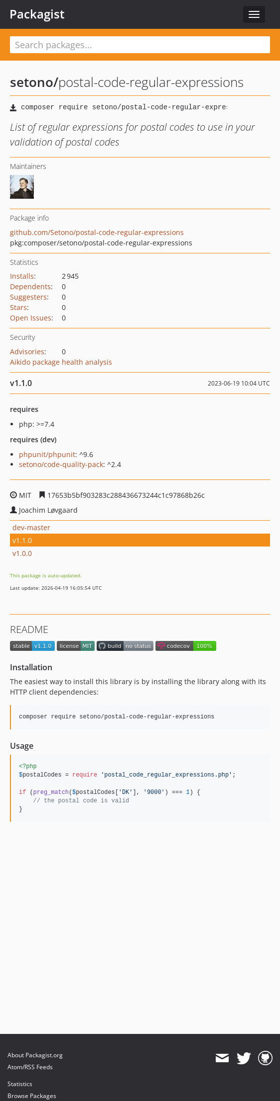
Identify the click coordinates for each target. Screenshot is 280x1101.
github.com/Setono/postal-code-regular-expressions (97, 232)
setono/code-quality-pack (61, 464)
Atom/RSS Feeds (30, 1067)
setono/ (34, 82)
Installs (22, 276)
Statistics (19, 1084)
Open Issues (30, 317)
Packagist (37, 14)
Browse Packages (31, 1096)
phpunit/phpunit (47, 454)
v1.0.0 (22, 553)
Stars (18, 307)
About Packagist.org (35, 1055)
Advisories (27, 351)
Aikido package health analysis (61, 362)
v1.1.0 (22, 540)
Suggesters (28, 297)
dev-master (31, 527)
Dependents (30, 286)
